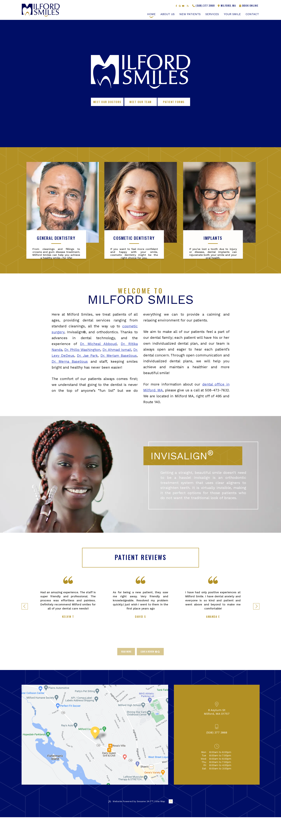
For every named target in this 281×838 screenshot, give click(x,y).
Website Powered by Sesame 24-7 (130, 822)
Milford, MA (227, 5)
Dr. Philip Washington (82, 370)
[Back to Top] (171, 822)
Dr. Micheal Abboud (98, 365)
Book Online (248, 5)
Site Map (160, 822)
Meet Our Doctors (107, 102)
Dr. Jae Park (87, 376)
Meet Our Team (140, 102)
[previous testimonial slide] (25, 627)
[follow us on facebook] (176, 6)
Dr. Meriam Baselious (118, 376)
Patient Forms (174, 102)
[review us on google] (179, 6)
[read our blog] (187, 6)
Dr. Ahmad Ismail (117, 370)
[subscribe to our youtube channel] (183, 6)
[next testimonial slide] (256, 627)
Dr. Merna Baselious (70, 382)
